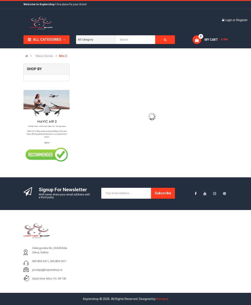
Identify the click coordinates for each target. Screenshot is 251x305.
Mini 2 (63, 56)
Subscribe (163, 193)
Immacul (162, 299)
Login (229, 20)
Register (242, 20)
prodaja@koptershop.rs (47, 269)
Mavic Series (44, 56)
